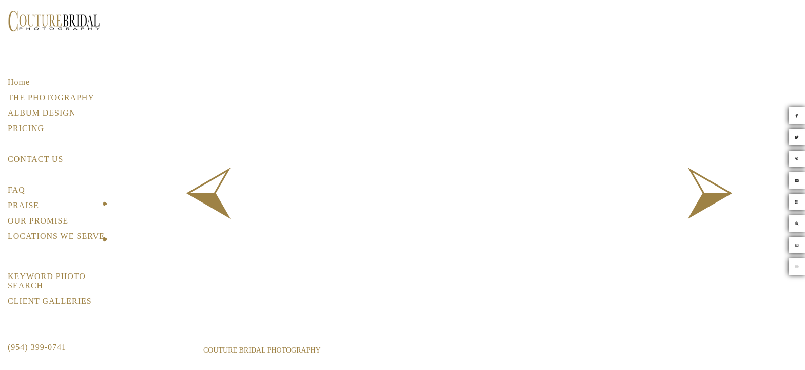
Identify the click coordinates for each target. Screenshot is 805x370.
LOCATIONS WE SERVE (56, 236)
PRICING (26, 128)
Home (19, 82)
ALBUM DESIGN (41, 112)
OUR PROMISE (38, 220)
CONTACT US (35, 159)
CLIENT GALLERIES (50, 301)
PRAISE (23, 205)
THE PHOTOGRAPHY (51, 97)
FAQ (16, 190)
